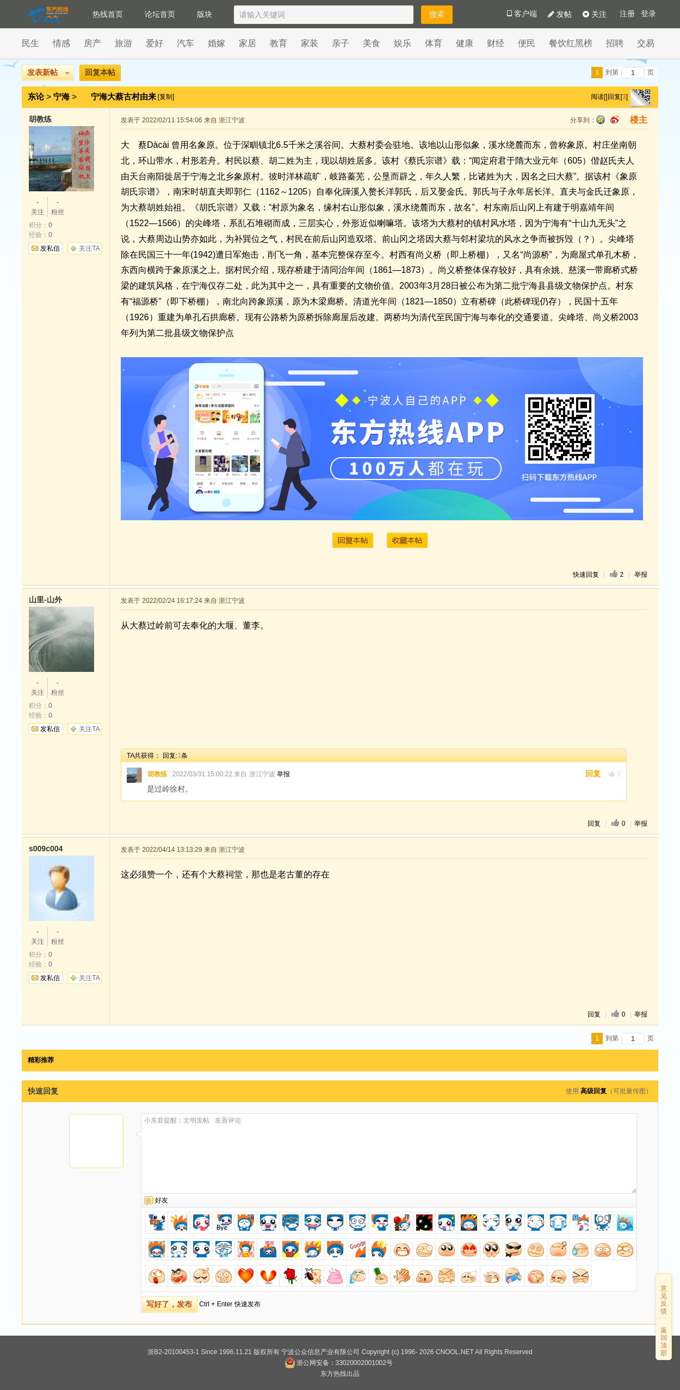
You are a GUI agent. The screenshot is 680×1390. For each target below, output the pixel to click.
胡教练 (40, 119)
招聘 (614, 43)
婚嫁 (216, 43)
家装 (309, 43)
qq (600, 119)
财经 (495, 43)
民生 (30, 43)
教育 (278, 43)
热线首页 (107, 14)
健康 (464, 43)
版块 (204, 14)
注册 (627, 14)
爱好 (154, 43)
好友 (161, 1200)
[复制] (166, 97)
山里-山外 (45, 599)
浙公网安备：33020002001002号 (339, 1362)
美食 (371, 43)
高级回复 (593, 1091)
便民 (526, 43)
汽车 (185, 43)
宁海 (61, 96)
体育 (433, 43)
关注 (595, 14)
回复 (593, 774)
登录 (648, 14)
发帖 (560, 14)
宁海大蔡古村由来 (124, 96)
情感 (61, 43)
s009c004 (46, 848)
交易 (645, 43)
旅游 (123, 43)
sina (614, 119)
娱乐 (402, 43)
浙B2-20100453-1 (173, 1352)
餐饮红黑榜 (570, 43)
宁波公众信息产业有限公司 (320, 1352)
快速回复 (586, 574)
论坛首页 (160, 14)
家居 (247, 43)
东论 (36, 96)
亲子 (340, 43)
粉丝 (57, 206)
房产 (92, 43)
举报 (640, 574)
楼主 (638, 119)
